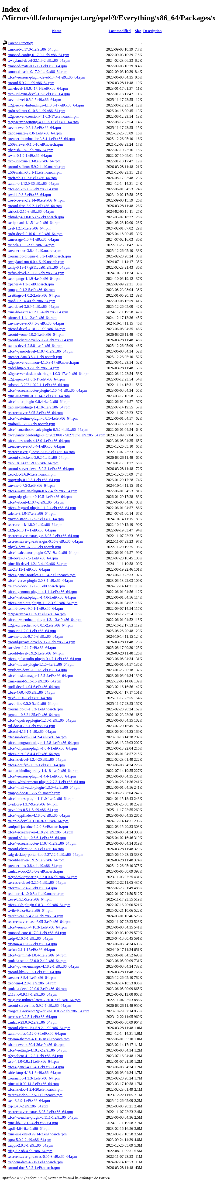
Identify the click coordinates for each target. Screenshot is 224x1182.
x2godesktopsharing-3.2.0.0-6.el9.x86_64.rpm (42, 877)
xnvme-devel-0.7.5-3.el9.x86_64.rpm (36, 323)
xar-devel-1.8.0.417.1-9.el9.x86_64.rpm (38, 88)
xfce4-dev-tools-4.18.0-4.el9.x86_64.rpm (39, 441)
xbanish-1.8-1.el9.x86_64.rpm (30, 150)
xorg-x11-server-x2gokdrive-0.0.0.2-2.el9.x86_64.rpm (48, 1011)
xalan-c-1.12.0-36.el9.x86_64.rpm (33, 183)
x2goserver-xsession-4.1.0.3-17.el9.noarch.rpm (43, 116)
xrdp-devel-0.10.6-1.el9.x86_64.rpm (35, 234)
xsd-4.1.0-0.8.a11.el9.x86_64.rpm (33, 1061)
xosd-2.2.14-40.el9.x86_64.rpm (31, 301)
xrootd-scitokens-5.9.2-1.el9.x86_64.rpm (38, 457)
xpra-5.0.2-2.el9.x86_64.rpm (29, 1140)
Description (152, 31)
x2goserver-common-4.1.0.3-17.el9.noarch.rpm (43, 362)
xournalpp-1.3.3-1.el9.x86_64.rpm (34, 1078)
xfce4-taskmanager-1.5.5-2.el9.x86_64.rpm (40, 676)
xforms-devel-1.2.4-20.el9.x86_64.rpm (37, 759)
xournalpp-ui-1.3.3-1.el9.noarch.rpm (35, 709)
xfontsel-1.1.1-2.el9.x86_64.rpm (32, 318)
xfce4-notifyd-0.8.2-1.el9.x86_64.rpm (36, 765)
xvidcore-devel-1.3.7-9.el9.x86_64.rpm (37, 670)
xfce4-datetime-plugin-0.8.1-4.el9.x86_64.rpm (43, 418)
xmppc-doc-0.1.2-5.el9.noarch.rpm (34, 793)
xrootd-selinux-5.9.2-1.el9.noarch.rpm (36, 167)
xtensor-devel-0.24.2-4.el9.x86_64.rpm (37, 737)
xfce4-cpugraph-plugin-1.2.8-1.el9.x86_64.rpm (43, 743)
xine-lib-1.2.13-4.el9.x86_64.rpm (33, 1123)
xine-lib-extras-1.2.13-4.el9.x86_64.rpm (38, 312)
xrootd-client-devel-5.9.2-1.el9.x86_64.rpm (40, 340)
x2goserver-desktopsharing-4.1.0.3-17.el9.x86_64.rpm (49, 374)
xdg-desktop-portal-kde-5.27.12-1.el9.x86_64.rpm (45, 855)
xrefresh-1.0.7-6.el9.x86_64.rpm (32, 178)
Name (56, 31)
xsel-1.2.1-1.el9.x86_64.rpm (29, 228)
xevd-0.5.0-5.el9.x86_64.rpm (30, 698)
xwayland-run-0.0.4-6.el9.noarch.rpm (36, 262)
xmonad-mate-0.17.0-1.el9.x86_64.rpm (37, 66)
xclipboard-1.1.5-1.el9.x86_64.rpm (34, 223)
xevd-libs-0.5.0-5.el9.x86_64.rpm (33, 704)
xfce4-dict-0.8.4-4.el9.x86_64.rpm (34, 754)
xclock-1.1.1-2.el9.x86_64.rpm (31, 245)
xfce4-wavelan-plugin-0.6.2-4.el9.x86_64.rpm (42, 491)
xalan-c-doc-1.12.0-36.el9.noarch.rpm (36, 586)
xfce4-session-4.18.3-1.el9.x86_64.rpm (37, 927)
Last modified (120, 31)
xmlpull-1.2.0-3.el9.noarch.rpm (31, 424)
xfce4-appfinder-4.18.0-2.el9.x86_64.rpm (39, 815)
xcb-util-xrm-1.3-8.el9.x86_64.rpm (34, 161)
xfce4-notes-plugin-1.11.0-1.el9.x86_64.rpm (41, 799)
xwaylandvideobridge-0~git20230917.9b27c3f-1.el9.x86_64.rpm (56, 435)
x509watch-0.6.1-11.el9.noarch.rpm (35, 172)
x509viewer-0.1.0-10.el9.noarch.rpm (35, 144)
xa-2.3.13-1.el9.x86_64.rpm (29, 569)
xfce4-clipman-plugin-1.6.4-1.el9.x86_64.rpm (42, 748)
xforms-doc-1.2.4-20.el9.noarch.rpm (35, 1089)
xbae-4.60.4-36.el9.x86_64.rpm (31, 692)
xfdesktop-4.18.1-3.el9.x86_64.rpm (34, 1073)
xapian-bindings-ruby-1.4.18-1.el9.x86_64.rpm (43, 771)
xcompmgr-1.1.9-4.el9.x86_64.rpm (34, 279)
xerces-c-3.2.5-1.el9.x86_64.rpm (32, 1017)
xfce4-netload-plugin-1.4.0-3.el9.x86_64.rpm (42, 597)
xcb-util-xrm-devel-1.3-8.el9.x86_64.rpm (39, 94)
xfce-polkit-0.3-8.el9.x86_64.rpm (33, 189)
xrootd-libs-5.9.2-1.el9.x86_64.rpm (34, 972)
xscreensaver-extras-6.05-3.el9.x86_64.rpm (40, 1112)
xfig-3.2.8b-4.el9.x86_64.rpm (30, 1151)
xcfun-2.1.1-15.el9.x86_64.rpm (31, 950)
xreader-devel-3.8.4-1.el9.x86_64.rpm (36, 446)
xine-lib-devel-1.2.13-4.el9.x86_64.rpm (37, 564)
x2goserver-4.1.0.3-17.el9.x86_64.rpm (37, 614)
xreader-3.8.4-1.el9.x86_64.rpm (32, 978)
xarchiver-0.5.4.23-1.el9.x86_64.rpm (35, 916)
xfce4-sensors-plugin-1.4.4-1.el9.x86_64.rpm (42, 776)
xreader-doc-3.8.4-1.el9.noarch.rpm (34, 251)
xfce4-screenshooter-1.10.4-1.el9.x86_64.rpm (42, 843)
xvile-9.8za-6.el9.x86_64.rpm (30, 910)
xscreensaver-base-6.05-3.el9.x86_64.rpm (39, 922)
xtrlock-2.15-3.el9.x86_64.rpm (31, 211)
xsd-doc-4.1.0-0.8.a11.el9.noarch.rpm (36, 894)
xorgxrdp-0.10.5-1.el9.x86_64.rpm (34, 480)
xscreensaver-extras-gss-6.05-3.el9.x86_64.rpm (43, 536)
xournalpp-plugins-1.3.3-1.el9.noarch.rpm (39, 256)
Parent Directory (20, 43)
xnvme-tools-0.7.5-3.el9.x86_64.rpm (35, 636)
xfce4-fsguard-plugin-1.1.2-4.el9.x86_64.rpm (42, 508)
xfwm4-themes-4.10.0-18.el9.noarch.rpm (38, 1039)
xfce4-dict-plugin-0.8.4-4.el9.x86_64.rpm (39, 402)
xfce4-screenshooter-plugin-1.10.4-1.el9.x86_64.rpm (47, 390)
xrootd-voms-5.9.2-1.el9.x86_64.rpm (36, 334)
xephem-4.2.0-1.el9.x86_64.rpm (32, 983)
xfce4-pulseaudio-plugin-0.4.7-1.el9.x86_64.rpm (44, 659)
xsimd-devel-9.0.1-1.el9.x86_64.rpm (35, 608)
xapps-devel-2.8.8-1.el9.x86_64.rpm (35, 346)
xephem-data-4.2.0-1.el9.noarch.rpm (35, 1162)
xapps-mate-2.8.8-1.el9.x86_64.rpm (35, 133)
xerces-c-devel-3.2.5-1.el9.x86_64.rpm (37, 882)
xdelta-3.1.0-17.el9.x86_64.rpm (31, 513)
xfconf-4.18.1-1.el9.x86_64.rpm (32, 731)
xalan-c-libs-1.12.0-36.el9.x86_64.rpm (37, 1033)
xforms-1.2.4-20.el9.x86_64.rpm (32, 888)
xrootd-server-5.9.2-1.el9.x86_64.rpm (36, 860)
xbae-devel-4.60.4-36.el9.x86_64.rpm (36, 1045)
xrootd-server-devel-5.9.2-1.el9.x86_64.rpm (41, 469)
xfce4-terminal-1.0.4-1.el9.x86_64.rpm (37, 955)
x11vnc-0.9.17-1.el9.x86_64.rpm (32, 994)
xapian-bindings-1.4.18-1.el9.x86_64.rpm (39, 407)
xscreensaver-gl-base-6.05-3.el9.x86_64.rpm (41, 452)
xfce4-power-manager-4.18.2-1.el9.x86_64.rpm (43, 966)
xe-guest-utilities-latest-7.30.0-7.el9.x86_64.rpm (44, 1000)
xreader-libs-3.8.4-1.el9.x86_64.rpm (35, 866)
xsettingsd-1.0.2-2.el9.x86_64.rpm (34, 295)
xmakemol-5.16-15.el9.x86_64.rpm (34, 681)
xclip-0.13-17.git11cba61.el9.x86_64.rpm (39, 267)
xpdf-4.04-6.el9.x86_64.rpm (29, 1129)
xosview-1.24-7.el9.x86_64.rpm (32, 648)
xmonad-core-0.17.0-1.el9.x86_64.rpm (37, 933)
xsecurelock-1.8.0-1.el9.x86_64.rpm (35, 525)
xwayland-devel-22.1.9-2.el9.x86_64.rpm (39, 60)
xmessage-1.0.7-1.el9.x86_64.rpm (33, 239)
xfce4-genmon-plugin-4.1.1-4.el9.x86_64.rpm (42, 592)
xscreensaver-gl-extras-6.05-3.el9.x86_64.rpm (42, 1156)
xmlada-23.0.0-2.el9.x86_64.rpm (32, 1022)
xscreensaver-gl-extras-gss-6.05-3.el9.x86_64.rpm (45, 541)
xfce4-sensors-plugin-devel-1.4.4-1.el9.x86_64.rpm (46, 77)
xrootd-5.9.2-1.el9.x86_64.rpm (31, 83)
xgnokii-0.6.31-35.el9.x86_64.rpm (34, 715)
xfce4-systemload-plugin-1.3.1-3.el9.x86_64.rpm (45, 620)
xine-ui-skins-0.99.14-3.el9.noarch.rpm (37, 1134)
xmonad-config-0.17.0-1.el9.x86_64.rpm (38, 55)
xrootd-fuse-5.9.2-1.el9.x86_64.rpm (35, 206)
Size (138, 31)
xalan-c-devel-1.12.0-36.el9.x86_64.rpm (38, 821)
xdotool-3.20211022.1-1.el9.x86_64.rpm (38, 385)
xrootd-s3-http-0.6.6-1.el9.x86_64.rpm (37, 838)
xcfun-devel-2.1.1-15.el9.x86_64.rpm (36, 273)
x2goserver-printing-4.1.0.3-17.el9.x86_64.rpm (43, 122)
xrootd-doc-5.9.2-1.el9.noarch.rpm (34, 1168)
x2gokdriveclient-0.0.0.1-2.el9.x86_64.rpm (40, 625)
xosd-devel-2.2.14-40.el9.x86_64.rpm (36, 200)
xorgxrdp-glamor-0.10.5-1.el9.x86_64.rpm (40, 497)
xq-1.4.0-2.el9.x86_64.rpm (28, 1106)
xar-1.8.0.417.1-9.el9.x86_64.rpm (33, 463)
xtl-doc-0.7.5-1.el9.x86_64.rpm (31, 726)
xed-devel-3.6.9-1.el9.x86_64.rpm (33, 306)
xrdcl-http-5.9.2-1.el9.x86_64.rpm (33, 368)
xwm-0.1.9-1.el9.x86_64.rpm (30, 156)
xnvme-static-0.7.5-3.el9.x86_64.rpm (36, 519)
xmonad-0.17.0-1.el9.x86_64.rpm (33, 49)
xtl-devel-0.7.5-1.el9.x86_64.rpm (33, 558)
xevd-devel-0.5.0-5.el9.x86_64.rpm (34, 100)
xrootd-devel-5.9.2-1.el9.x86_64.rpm (36, 653)
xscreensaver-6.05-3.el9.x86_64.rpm (35, 413)
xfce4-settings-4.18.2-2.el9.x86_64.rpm (37, 1050)
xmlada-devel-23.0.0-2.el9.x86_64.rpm (37, 989)
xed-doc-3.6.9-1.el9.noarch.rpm (31, 474)
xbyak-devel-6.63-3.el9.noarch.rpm (34, 547)
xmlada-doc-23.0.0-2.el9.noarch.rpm (35, 871)
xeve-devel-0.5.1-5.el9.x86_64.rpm (34, 128)
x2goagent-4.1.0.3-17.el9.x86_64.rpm (36, 379)
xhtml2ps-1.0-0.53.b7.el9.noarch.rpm (36, 217)
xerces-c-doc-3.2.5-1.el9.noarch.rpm (35, 1095)
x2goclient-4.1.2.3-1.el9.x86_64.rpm (35, 1056)
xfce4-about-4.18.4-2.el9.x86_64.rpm (36, 502)
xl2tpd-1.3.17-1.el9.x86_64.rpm (32, 530)
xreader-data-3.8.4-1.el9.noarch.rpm (35, 357)
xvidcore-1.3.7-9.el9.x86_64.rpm (33, 804)
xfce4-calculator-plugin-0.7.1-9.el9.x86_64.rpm (43, 553)
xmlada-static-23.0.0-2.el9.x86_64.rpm (37, 961)
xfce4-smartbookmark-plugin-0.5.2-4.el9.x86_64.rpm (48, 430)
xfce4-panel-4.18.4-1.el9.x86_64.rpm (36, 1067)
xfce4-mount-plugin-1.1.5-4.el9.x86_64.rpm (41, 664)
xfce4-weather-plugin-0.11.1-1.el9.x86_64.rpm (43, 1117)
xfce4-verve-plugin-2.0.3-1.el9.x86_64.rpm (40, 580)
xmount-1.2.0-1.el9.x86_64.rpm (32, 631)
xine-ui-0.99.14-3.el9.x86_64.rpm (33, 1084)
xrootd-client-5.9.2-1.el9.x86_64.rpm (36, 849)
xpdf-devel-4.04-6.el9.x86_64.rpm (34, 687)
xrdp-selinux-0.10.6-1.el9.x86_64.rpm (36, 111)
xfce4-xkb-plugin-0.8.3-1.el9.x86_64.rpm (39, 905)
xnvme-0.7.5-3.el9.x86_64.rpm (31, 485)
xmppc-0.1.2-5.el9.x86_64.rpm (31, 290)
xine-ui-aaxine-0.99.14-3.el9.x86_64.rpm (39, 396)
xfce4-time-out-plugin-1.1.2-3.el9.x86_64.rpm (42, 603)
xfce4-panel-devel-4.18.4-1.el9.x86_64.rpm (40, 351)
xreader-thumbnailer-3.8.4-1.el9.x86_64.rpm (41, 139)
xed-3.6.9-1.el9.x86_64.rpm (29, 1101)
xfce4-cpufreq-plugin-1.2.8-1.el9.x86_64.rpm (42, 720)
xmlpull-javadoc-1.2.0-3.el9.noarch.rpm (38, 827)
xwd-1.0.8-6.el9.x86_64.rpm (29, 195)
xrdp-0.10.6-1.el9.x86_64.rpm (30, 938)
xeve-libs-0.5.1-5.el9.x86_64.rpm (33, 810)
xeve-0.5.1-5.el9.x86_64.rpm (30, 899)
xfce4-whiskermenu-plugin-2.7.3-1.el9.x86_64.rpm (46, 782)
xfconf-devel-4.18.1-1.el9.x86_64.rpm (36, 329)
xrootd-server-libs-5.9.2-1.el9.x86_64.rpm (39, 1005)
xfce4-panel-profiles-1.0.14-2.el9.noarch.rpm (42, 575)
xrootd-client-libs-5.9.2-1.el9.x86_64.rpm (39, 1028)
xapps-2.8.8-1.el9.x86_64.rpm (30, 1145)
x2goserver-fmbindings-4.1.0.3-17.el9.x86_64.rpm (46, 105)
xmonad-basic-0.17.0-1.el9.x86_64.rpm (37, 72)
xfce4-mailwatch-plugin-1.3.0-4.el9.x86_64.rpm (44, 787)
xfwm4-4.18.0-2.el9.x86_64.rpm (32, 944)
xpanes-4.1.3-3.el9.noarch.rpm (31, 284)
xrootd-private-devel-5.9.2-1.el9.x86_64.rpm (41, 642)
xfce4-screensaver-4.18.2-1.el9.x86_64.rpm (40, 832)
